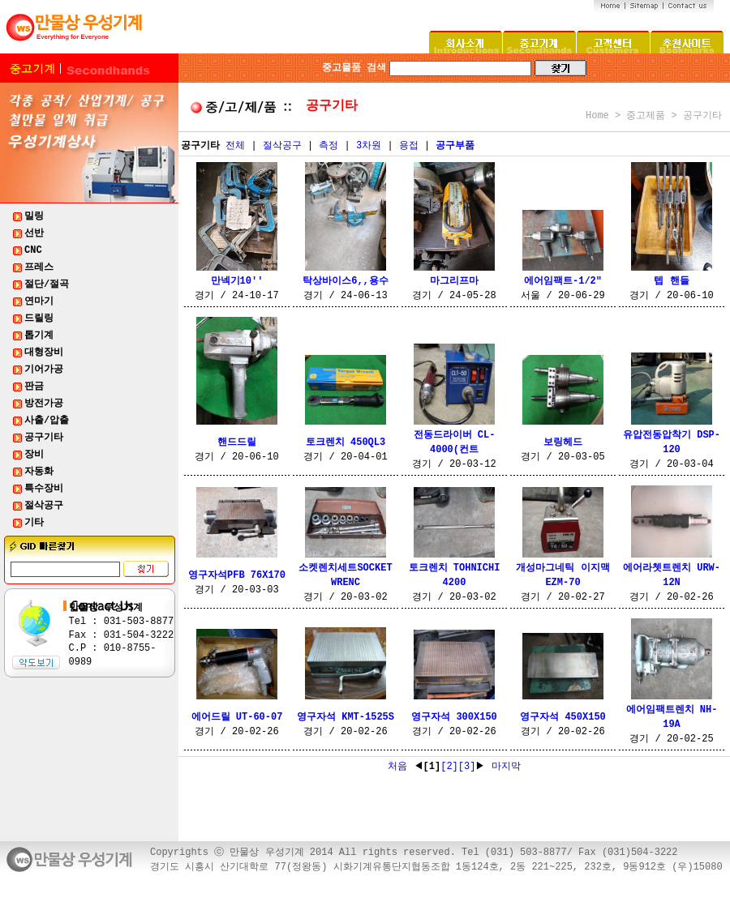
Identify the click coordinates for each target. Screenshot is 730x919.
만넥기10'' (237, 281)
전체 (235, 146)
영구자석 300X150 (454, 717)
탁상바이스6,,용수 (346, 281)
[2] (449, 766)
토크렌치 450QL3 (345, 442)
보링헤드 (562, 442)
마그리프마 (454, 281)
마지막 (502, 766)
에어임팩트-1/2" (563, 281)
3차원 (368, 146)
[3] (467, 766)
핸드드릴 (236, 442)
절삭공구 (282, 146)
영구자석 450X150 (563, 717)
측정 (328, 146)
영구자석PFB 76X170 (237, 575)
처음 (400, 766)
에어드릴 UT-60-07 (237, 717)
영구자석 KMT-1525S (345, 717)
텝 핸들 (671, 281)
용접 (409, 146)
